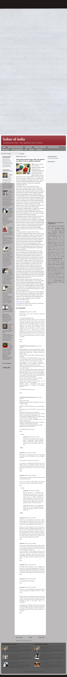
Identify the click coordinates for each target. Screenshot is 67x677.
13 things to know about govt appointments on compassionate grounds (17, 663)
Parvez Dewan (57, 263)
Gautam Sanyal (57, 245)
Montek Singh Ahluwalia (54, 253)
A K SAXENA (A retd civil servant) (27, 346)
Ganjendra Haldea (51, 245)
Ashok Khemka (52, 235)
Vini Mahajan (53, 282)
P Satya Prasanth (55, 261)
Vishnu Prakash (59, 282)
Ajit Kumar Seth (58, 226)
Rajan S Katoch (61, 268)
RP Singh (53, 267)
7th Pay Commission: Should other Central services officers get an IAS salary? (19, 655)
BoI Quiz (31, 149)
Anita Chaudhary (51, 230)
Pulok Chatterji (55, 264)
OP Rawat (54, 260)
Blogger (41, 671)
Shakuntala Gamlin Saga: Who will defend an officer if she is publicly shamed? (30, 160)
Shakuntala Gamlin (28, 305)
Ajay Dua (56, 225)
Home (4, 147)
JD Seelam (62, 248)
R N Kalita (57, 266)
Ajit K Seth (51, 227)
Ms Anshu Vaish (60, 255)
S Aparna (51, 271)
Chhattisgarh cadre (20, 305)
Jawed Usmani (55, 249)
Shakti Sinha (62, 274)
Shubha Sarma (58, 276)
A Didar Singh (51, 225)
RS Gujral (58, 267)
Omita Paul (59, 260)
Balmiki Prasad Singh (60, 236)
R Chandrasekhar (51, 266)
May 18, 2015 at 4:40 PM (30, 475)
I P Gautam (60, 246)
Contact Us (39, 149)
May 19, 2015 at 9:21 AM (30, 564)
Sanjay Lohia (52, 273)
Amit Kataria (33, 303)
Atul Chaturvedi (60, 235)
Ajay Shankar (62, 225)
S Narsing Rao (56, 271)
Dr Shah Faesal (61, 242)
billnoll (32, 671)
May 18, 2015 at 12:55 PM (30, 311)
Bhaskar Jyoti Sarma (53, 238)
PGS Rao (62, 261)
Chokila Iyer (62, 239)
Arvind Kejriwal (40, 303)
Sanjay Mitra (58, 273)
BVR (54, 236)
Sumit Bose (61, 277)
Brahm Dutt (57, 239)
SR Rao (60, 271)
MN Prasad (56, 252)
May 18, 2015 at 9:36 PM (30, 517)
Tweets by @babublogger (53, 158)
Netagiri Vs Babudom (40, 147)
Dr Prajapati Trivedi (56, 241)
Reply (21, 341)
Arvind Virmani (59, 233)
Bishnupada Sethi (51, 239)
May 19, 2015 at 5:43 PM (30, 578)
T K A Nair (52, 280)
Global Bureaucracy (53, 147)
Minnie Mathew (62, 252)
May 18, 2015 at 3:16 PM (30, 452)
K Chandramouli (61, 249)
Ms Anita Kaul (54, 255)
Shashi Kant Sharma (51, 276)
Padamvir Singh (51, 263)
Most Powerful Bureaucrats (15, 147)
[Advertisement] (56, 191)
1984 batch (21, 303)
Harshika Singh (54, 246)
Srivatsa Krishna (54, 277)
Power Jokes (5, 149)
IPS (26, 149)
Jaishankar (50, 249)
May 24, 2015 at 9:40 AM (34, 490)
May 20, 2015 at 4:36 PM (30, 587)
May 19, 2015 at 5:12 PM (34, 436)
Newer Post (19, 637)
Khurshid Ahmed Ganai (52, 251)
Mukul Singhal (57, 256)
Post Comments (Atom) (26, 640)
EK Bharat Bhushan (61, 243)
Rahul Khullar (54, 268)
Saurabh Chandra (55, 274)
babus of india (14, 139)
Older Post (41, 637)
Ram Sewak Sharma (52, 270)
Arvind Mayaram (52, 233)
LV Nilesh (63, 251)
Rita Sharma (60, 270)
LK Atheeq (58, 251)
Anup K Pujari (57, 230)
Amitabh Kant (59, 228)
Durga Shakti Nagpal (52, 243)
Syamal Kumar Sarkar (52, 279)
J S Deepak (53, 248)
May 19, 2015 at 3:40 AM (30, 543)
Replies (22, 434)
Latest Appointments (17, 149)
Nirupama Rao (57, 258)
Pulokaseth (62, 264)
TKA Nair (58, 281)
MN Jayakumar (51, 252)
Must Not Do (28, 147)
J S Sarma (58, 248)
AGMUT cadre (27, 303)
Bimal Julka (62, 238)
